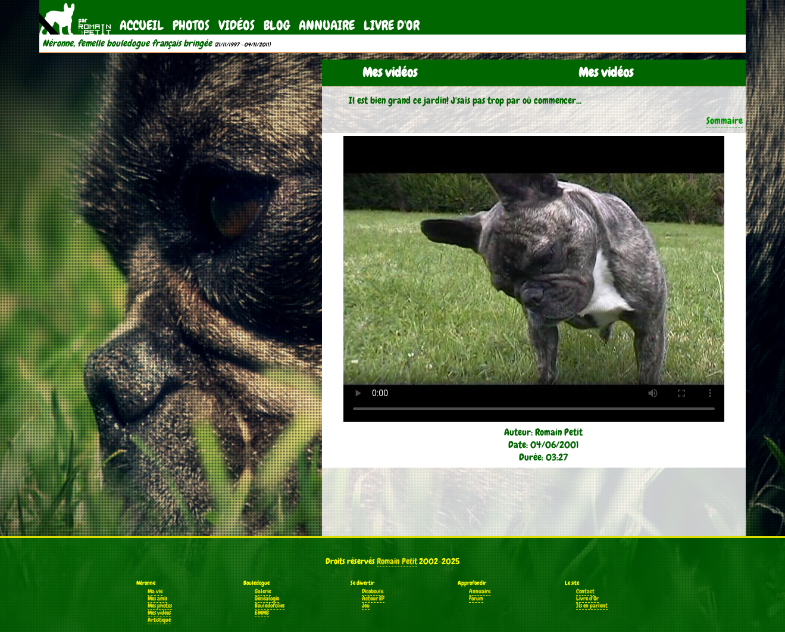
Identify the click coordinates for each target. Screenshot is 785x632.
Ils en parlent (592, 605)
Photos (191, 25)
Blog (277, 25)
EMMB (262, 613)
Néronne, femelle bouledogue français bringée (127, 43)
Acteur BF (373, 598)
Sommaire (724, 120)
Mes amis (157, 598)
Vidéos (236, 25)
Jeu (366, 605)
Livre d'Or (392, 25)
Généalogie (267, 598)
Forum (476, 598)
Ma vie (155, 591)
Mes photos (160, 605)
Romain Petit (397, 561)
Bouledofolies (269, 605)
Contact (585, 591)
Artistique (159, 620)
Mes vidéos (159, 613)
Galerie (263, 591)
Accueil (142, 25)
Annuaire (327, 25)
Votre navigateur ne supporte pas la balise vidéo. (533, 279)
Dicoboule (372, 591)
